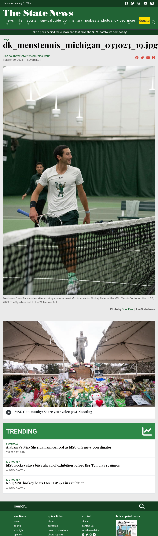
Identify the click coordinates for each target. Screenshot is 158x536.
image (6, 39)
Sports (31, 20)
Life (20, 20)
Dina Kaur (8, 55)
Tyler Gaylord (15, 452)
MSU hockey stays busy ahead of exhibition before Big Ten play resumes (63, 465)
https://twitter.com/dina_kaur (32, 55)
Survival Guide (50, 20)
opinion (18, 534)
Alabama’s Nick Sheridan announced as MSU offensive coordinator (59, 447)
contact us (88, 525)
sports (17, 525)
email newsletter (91, 530)
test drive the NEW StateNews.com (97, 32)
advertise (53, 525)
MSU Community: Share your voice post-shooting (54, 411)
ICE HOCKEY (13, 461)
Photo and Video (113, 20)
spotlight (19, 530)
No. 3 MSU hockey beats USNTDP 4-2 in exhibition (45, 483)
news (17, 521)
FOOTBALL (12, 443)
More (131, 20)
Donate (144, 21)
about (51, 521)
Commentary (72, 20)
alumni (85, 521)
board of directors (58, 530)
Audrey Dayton (15, 470)
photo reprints (55, 534)
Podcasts (92, 20)
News (10, 20)
